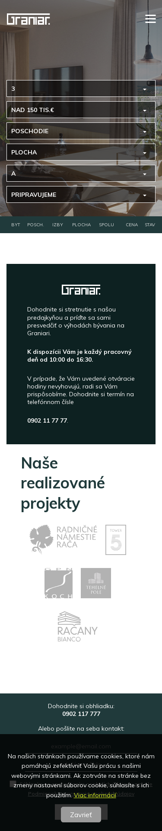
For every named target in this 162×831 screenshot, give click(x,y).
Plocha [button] (24, 152)
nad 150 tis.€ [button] (32, 110)
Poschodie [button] (29, 131)
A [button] (13, 173)
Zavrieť (81, 814)
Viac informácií (95, 795)
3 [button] (13, 89)
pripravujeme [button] (33, 195)
